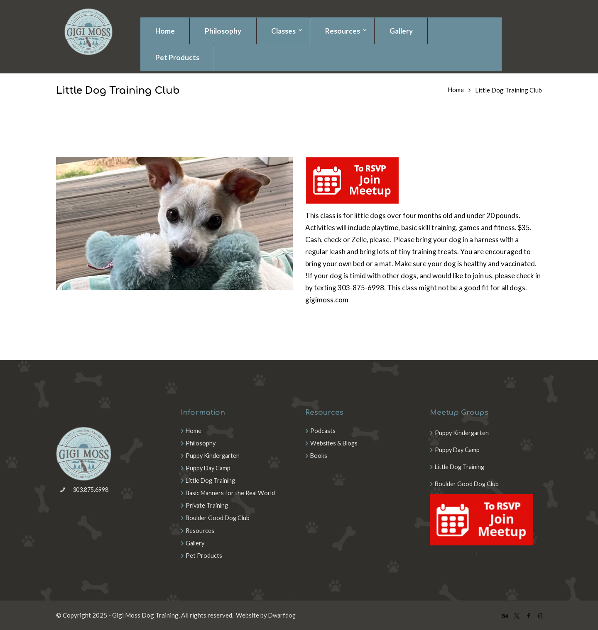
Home (456, 90)
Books (319, 455)
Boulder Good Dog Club (219, 517)
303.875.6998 (85, 491)
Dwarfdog (282, 614)
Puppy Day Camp (209, 468)
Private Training (208, 505)
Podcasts (323, 430)
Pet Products (204, 555)
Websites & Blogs (334, 443)
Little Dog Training (212, 480)
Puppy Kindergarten (213, 455)
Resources (200, 530)
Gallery (196, 542)
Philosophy (201, 443)
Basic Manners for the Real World (232, 492)
